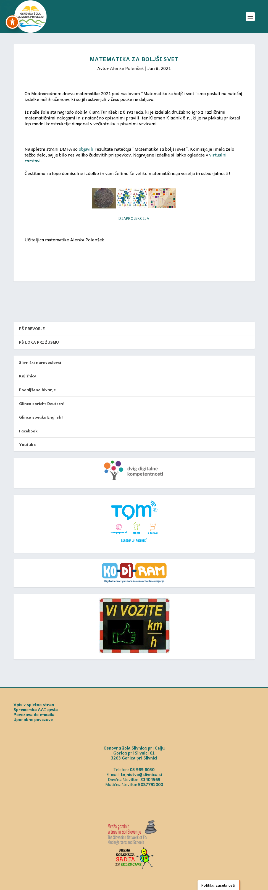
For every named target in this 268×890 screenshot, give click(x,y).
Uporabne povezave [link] (33, 719)
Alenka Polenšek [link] (127, 68)
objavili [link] (86, 148)
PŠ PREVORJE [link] (32, 328)
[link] (30, 16)
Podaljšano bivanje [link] (37, 390)
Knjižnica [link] (27, 376)
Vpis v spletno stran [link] (34, 704)
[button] (250, 16)
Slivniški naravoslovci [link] (40, 362)
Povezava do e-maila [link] (34, 714)
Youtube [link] (27, 444)
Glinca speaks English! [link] (41, 417)
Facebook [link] (28, 431)
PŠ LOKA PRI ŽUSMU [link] (39, 342)
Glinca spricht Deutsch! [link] (41, 403)
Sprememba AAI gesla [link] (36, 709)
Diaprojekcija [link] (134, 218)
